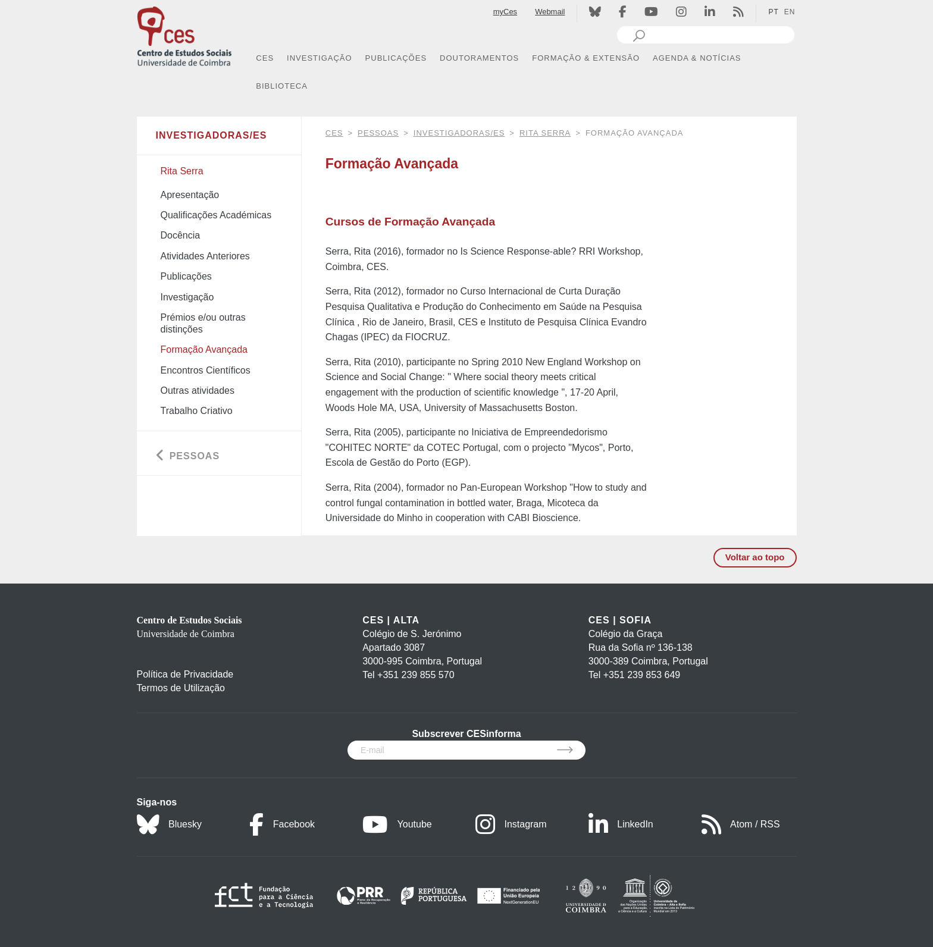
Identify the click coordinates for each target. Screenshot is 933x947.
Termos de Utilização (181, 688)
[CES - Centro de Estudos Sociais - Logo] (184, 35)
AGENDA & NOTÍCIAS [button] (697, 58)
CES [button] (265, 58)
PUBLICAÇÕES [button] (396, 58)
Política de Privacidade (185, 674)
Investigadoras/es (459, 132)
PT (773, 12)
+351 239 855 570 (415, 675)
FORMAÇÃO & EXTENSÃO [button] (586, 58)
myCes (505, 11)
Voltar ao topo (755, 557)
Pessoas (378, 132)
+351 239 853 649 (641, 675)
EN (790, 12)
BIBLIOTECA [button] (282, 85)
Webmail (550, 11)
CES (334, 132)
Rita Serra (545, 132)
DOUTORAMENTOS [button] (479, 58)
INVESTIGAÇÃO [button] (319, 58)
